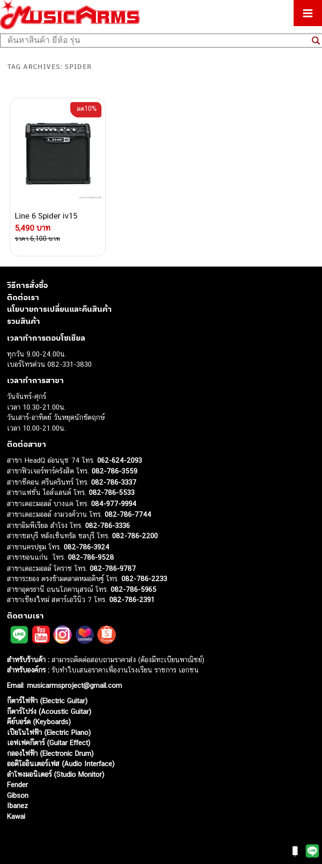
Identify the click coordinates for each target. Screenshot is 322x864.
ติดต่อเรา (23, 297)
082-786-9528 (91, 557)
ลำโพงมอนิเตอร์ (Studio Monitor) (55, 774)
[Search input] (157, 40)
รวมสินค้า (23, 321)
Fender (17, 785)
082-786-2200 (135, 536)
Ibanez (17, 805)
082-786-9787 (113, 568)
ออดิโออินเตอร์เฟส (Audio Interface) (60, 764)
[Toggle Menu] (308, 13)
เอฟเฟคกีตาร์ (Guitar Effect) (48, 743)
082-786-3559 (114, 471)
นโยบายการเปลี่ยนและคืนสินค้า (59, 309)
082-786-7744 (128, 514)
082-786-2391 (131, 599)
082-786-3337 (113, 482)
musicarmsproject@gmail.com (73, 685)
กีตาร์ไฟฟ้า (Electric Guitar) (47, 701)
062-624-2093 (119, 460)
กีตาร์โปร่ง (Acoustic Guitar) (49, 711)
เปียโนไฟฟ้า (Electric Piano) (49, 732)
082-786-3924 (86, 547)
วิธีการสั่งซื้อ (27, 285)
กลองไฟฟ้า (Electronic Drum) (50, 753)
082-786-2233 (144, 579)
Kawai (16, 816)
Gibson (17, 795)
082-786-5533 (111, 492)
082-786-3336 (107, 525)
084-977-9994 (113, 503)
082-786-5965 (133, 589)
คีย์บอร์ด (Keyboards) (39, 722)
